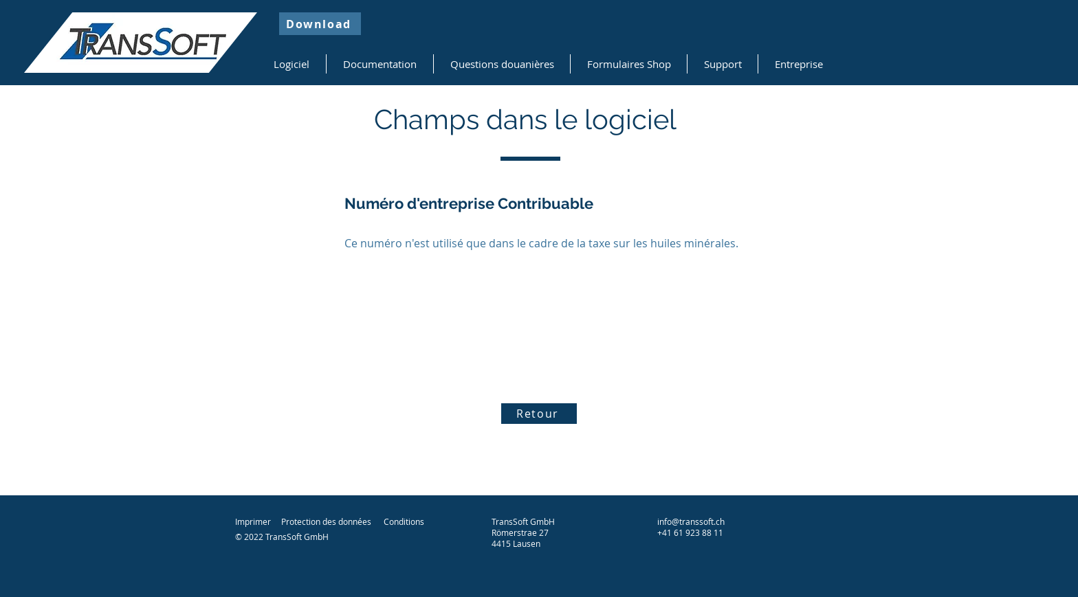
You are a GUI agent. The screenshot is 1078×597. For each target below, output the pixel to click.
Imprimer (253, 521)
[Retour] (539, 413)
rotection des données (328, 521)
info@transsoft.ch (691, 521)
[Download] (320, 23)
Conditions (404, 521)
